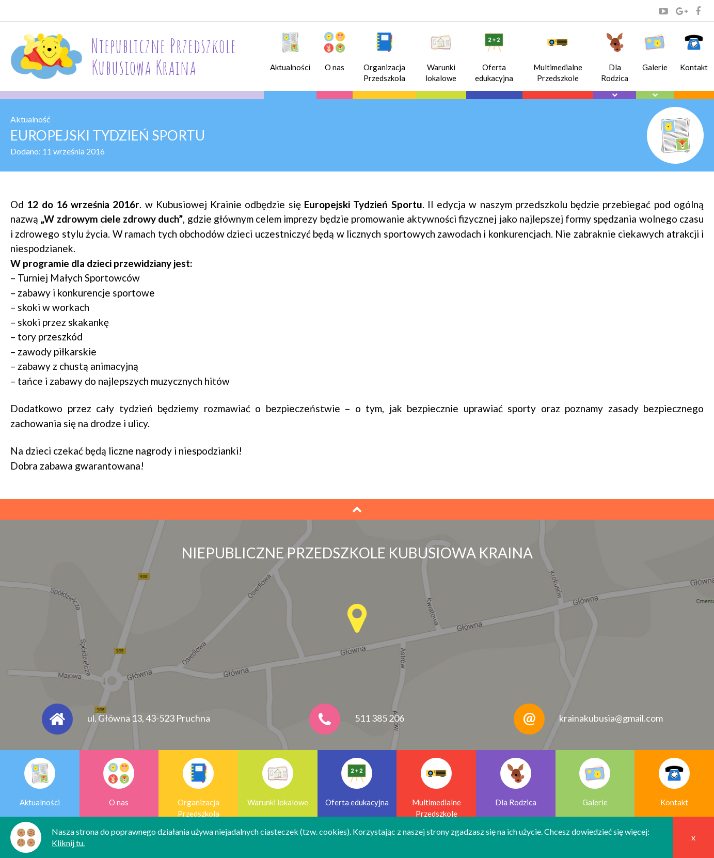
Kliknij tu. (68, 843)
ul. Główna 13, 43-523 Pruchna (148, 718)
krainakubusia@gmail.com (611, 718)
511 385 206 (379, 718)
